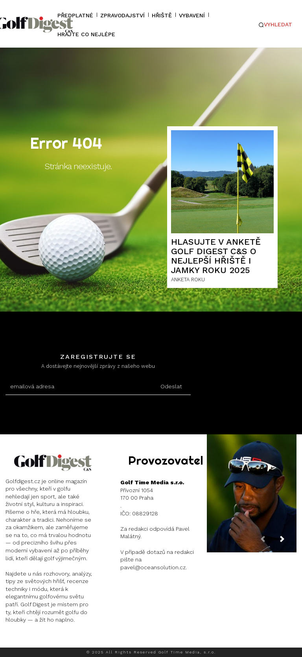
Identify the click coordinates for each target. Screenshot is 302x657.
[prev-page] (269, 542)
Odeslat (171, 386)
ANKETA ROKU (188, 279)
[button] (275, 24)
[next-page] (288, 542)
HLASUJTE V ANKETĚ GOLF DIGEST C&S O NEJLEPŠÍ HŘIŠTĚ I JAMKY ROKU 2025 (216, 256)
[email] (78, 386)
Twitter (78, 639)
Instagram (34, 639)
